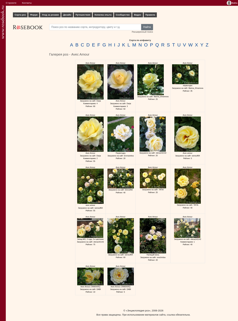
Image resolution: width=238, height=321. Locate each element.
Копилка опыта (103, 15)
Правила (150, 15)
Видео (137, 15)
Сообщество (123, 15)
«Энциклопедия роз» (138, 310)
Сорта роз (20, 15)
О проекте (11, 3)
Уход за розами (50, 15)
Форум (34, 15)
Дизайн (67, 15)
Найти (147, 27)
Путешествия (83, 15)
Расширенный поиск (142, 32)
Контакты (27, 3)
